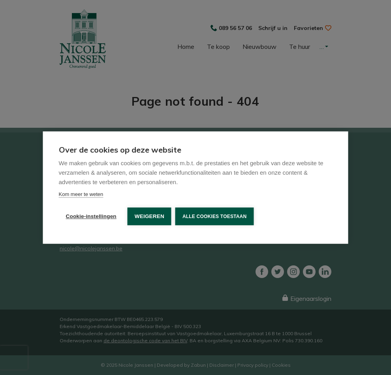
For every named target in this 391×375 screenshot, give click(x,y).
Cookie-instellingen (91, 216)
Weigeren (149, 216)
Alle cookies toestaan (214, 216)
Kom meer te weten (81, 194)
